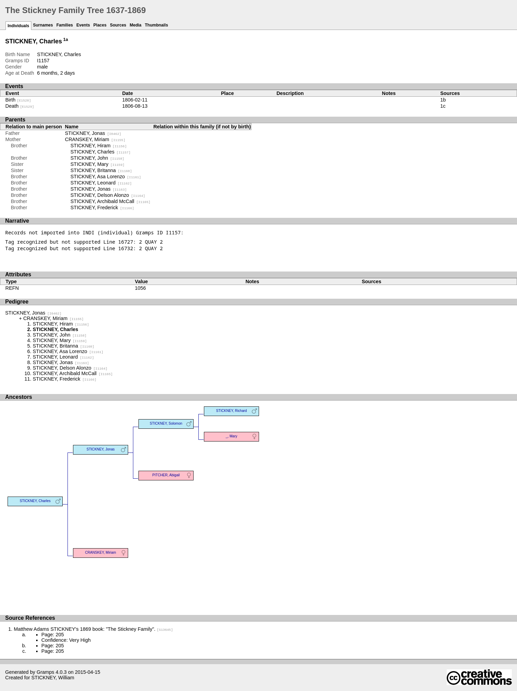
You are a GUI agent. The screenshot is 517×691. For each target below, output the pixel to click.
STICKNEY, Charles (101, 152)
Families (64, 25)
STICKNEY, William (52, 677)
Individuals (18, 25)
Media (136, 25)
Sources (118, 25)
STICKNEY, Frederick (102, 207)
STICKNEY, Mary (98, 164)
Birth (18, 100)
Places (99, 25)
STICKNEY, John (97, 158)
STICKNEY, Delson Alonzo (108, 195)
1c (442, 106)
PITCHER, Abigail (166, 475)
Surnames (43, 25)
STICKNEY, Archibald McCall (111, 201)
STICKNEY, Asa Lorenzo (106, 176)
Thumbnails (156, 25)
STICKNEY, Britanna (101, 170)
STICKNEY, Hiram (99, 145)
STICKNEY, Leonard (101, 182)
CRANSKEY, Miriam (95, 139)
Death (20, 106)
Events (83, 25)
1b (443, 100)
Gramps (45, 672)
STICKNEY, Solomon (166, 423)
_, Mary (231, 436)
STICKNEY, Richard (231, 411)
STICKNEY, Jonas (93, 133)
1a (65, 39)
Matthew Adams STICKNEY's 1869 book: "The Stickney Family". (93, 629)
